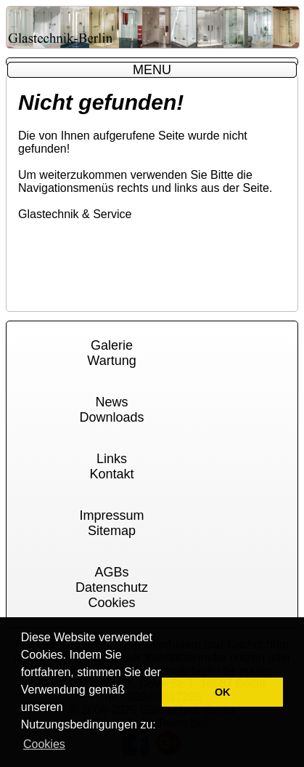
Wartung (111, 360)
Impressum (111, 515)
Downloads (111, 417)
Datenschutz (111, 587)
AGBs (111, 572)
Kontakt (111, 474)
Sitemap (112, 530)
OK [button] (223, 692)
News (111, 402)
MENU (152, 70)
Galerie (112, 345)
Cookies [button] (44, 744)
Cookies (111, 602)
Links (111, 458)
